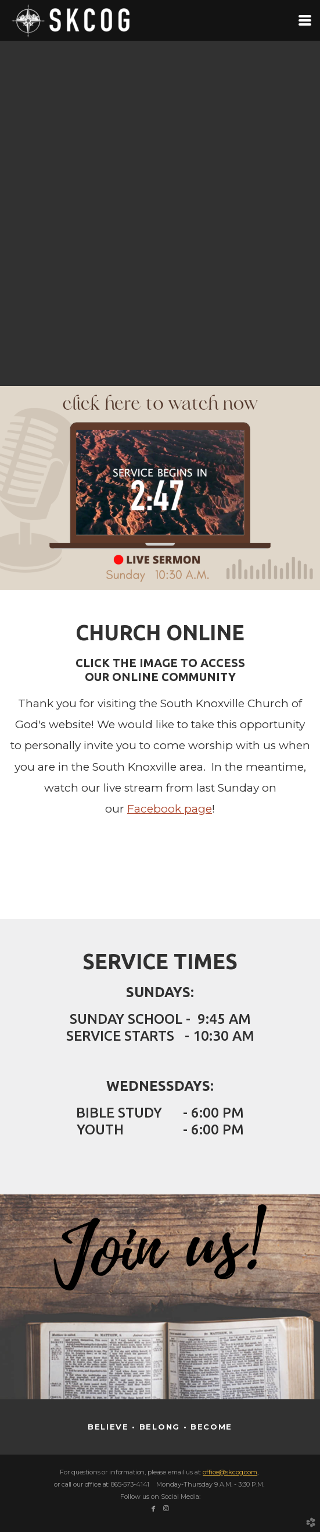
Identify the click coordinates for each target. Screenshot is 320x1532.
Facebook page (169, 808)
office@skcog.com (230, 1472)
